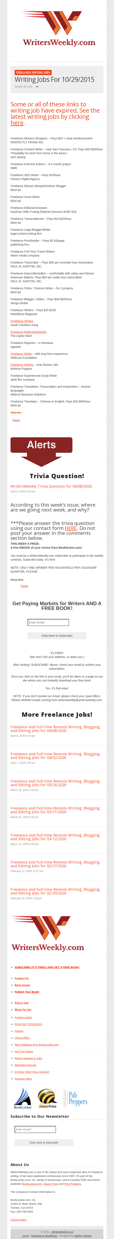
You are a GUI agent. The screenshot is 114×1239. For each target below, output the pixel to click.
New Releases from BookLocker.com (37, 1044)
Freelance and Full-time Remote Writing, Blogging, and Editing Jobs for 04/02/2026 (56, 755)
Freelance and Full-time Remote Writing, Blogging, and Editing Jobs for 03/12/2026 (56, 837)
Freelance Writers (22, 321)
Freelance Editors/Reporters (29, 332)
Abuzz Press (50, 1183)
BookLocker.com (32, 1183)
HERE (71, 528)
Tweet (16, 420)
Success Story (23, 1078)
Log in (25, 1235)
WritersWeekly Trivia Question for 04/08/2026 (51, 486)
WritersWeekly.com (61, 1232)
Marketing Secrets (25, 1065)
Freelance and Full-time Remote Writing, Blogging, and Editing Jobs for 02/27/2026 (56, 864)
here (17, 122)
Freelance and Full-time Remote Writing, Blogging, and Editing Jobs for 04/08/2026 (56, 728)
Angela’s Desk (23, 1017)
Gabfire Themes (83, 1235)
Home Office (22, 1037)
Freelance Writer (21, 353)
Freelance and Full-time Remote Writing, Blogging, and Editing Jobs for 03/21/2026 (56, 810)
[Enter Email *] (48, 622)
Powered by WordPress (44, 1235)
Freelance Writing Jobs (33, 72)
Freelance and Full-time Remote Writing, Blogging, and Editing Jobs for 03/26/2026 (56, 783)
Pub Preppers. (73, 1183)
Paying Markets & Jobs (28, 1058)
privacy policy (19, 1219)
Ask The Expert (24, 1051)
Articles (19, 1031)
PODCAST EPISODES (28, 1024)
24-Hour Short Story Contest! (32, 1071)
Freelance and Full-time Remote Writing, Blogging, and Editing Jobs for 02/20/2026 (56, 891)
